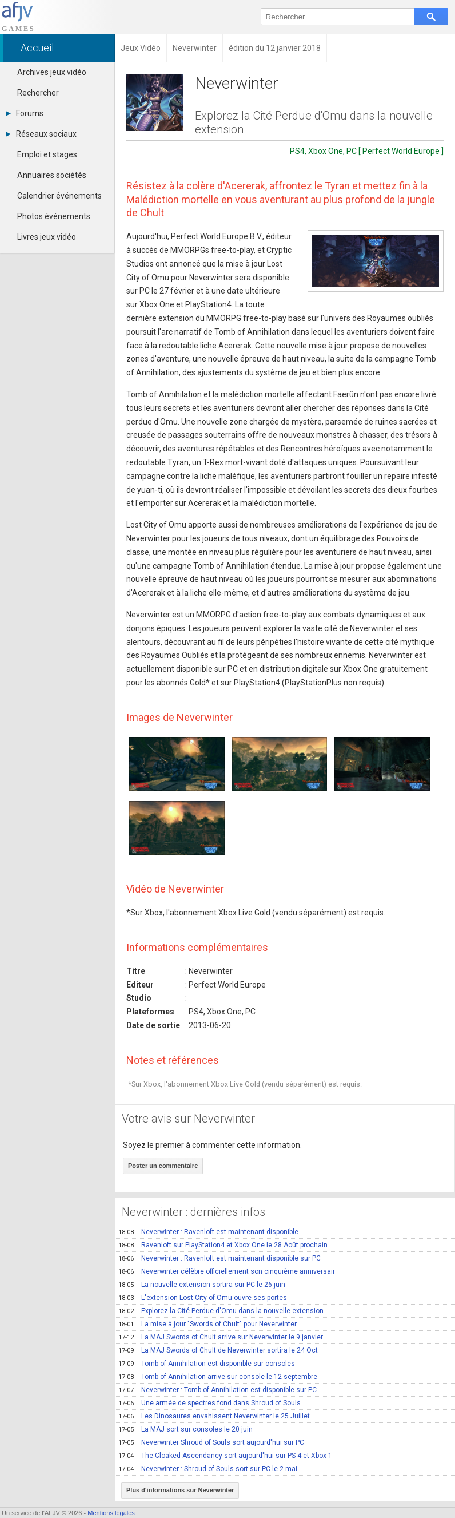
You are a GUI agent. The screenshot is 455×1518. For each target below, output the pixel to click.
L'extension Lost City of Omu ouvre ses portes (202, 1298)
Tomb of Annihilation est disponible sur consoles (206, 1364)
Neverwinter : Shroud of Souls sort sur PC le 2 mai (207, 1469)
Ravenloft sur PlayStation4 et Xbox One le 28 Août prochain (223, 1245)
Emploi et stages (47, 154)
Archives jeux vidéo (51, 72)
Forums (24, 113)
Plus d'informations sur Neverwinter (180, 1490)
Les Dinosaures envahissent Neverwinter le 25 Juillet (214, 1416)
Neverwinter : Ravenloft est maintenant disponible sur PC (219, 1258)
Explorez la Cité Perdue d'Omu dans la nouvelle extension (221, 1311)
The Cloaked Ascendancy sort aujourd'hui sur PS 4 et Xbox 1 (225, 1456)
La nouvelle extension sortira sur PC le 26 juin (201, 1285)
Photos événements (53, 216)
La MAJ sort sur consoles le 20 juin (185, 1429)
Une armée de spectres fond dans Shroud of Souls (209, 1403)
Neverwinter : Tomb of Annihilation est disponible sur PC (217, 1390)
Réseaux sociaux (41, 133)
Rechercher (38, 92)
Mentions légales (111, 1512)
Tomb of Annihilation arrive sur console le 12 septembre (217, 1377)
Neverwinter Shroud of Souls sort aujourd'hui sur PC (211, 1442)
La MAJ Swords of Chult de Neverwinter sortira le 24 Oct (218, 1350)
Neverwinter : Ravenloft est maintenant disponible (208, 1232)
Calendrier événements (59, 195)
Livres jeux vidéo (46, 236)
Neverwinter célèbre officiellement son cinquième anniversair (226, 1271)
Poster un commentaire (163, 1165)
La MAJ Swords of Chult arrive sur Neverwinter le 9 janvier (220, 1337)
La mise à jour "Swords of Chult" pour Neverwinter (207, 1324)
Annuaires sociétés (51, 175)
